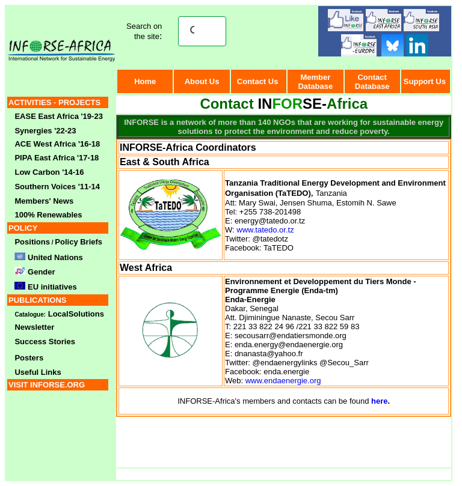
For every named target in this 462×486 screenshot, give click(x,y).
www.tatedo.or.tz (265, 229)
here (379, 401)
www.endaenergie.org (283, 380)
